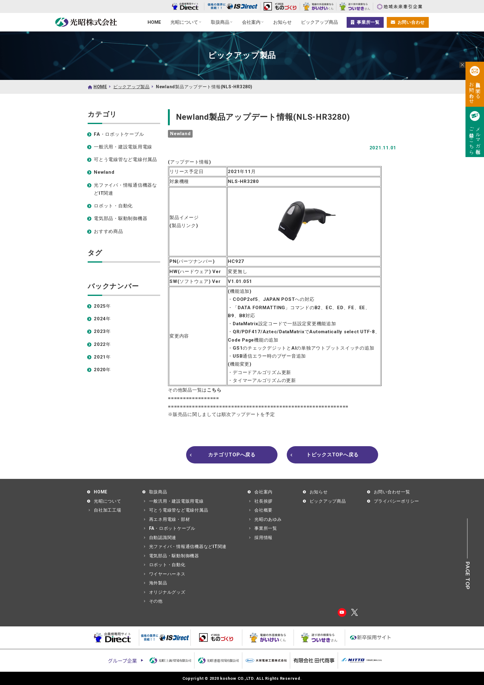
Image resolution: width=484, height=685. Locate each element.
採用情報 (263, 537)
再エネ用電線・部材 (169, 519)
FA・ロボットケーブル (119, 134)
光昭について (184, 22)
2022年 (102, 344)
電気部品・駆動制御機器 (120, 218)
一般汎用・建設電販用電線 (123, 147)
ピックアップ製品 (131, 86)
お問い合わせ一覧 (392, 491)
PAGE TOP (467, 576)
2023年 (102, 331)
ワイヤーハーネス (167, 573)
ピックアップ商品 (319, 22)
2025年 (102, 306)
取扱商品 (220, 22)
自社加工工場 (107, 510)
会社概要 (263, 510)
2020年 (102, 369)
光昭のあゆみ (268, 519)
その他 (156, 601)
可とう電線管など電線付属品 (125, 159)
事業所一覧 (365, 22)
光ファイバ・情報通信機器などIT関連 (125, 189)
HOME (154, 22)
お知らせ (282, 22)
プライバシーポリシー (396, 501)
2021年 (102, 357)
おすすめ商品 (108, 231)
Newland (104, 172)
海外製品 (158, 582)
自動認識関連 (163, 537)
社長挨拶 (263, 501)
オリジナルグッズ (167, 592)
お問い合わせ (408, 22)
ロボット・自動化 (113, 206)
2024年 (102, 319)
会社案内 (251, 22)
